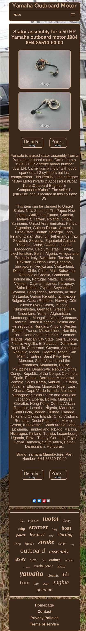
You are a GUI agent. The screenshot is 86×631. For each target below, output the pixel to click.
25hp (51, 535)
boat (66, 528)
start (34, 560)
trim (25, 582)
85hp (18, 543)
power (20, 535)
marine (26, 567)
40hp (21, 529)
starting (65, 534)
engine (61, 582)
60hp (72, 544)
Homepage (44, 605)
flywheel (37, 534)
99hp (61, 566)
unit (36, 583)
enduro (54, 560)
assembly (59, 551)
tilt (66, 574)
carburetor (43, 565)
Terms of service (44, 624)
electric (53, 575)
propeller (33, 520)
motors (68, 560)
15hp (21, 521)
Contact (44, 612)
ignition (29, 543)
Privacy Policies (44, 618)
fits (43, 560)
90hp (66, 520)
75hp (54, 529)
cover (62, 543)
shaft (45, 583)
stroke (46, 541)
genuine (44, 589)
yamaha (31, 574)
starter (38, 527)
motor (51, 518)
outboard (32, 550)
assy (20, 558)
